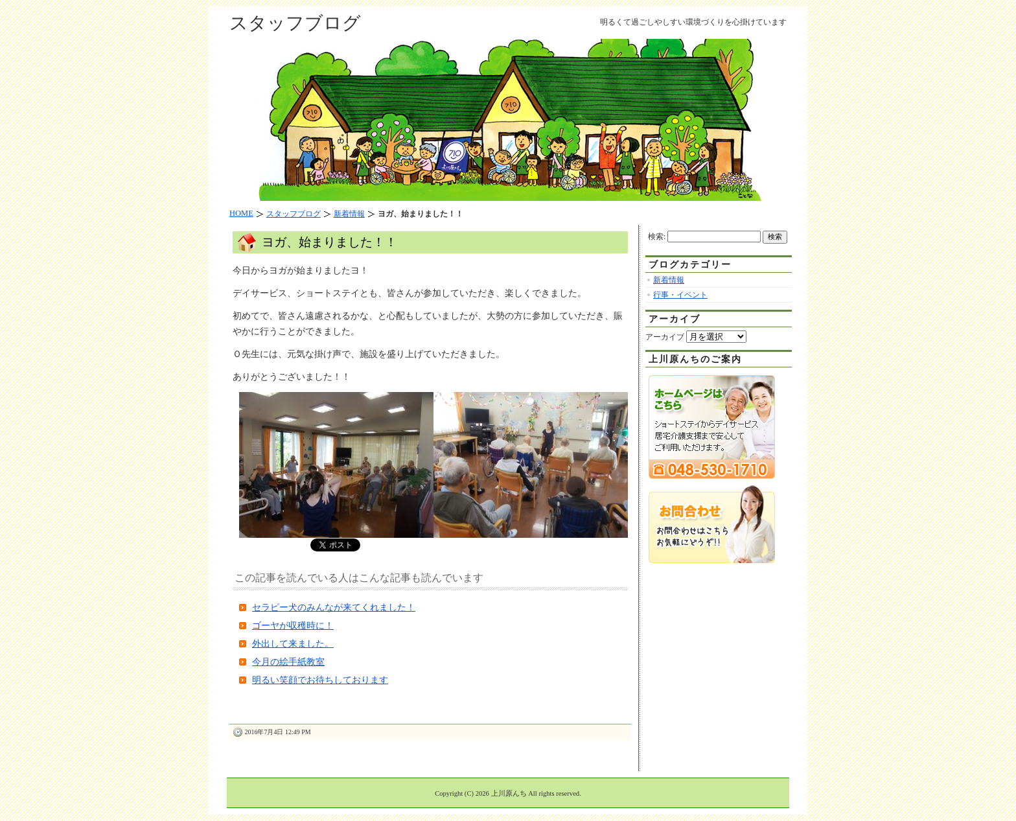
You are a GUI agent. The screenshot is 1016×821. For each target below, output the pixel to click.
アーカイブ (664, 336)
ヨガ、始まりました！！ (329, 242)
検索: (656, 236)
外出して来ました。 (293, 644)
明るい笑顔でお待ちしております (320, 680)
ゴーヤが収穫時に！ (293, 625)
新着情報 (668, 279)
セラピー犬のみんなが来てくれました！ (333, 607)
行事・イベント (680, 294)
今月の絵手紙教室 (288, 662)
